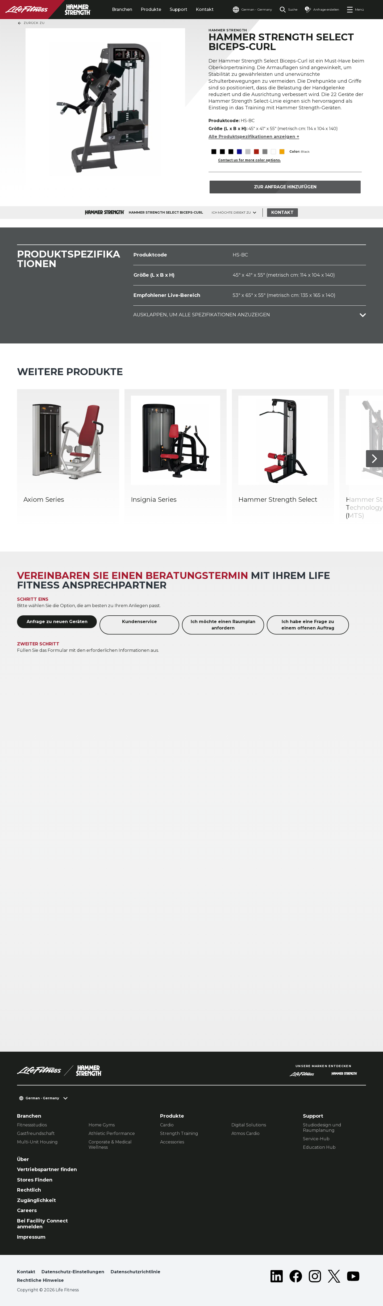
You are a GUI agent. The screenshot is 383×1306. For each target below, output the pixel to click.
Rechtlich (29, 1190)
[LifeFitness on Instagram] (315, 1277)
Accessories (172, 1142)
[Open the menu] (355, 9)
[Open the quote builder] (322, 9)
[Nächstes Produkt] (374, 458)
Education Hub (319, 1147)
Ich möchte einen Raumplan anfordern (223, 625)
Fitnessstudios (32, 1124)
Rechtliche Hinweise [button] (40, 1280)
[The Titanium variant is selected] (264, 151)
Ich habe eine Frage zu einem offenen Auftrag (307, 625)
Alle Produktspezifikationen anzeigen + (254, 136)
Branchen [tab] (122, 9)
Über (23, 1159)
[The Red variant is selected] (256, 151)
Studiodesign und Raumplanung (322, 1127)
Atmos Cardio (245, 1133)
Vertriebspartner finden (47, 1169)
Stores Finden (34, 1180)
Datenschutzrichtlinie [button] (135, 1271)
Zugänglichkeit (36, 1200)
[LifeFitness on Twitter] (334, 1277)
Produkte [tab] (151, 9)
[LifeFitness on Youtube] (353, 1277)
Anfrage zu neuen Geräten (57, 621)
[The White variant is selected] (273, 151)
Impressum (31, 1237)
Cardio (167, 1124)
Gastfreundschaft (36, 1133)
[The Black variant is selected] (213, 151)
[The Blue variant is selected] (239, 151)
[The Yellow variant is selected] (281, 151)
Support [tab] (178, 9)
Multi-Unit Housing (37, 1142)
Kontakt (205, 9)
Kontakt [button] (26, 1271)
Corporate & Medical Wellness (110, 1144)
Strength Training (179, 1133)
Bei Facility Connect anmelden (42, 1224)
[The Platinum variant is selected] (247, 151)
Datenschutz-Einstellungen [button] (72, 1271)
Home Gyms (102, 1124)
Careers (27, 1210)
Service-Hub (316, 1138)
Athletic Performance (112, 1133)
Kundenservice (139, 621)
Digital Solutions (248, 1124)
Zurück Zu (31, 23)
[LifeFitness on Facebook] (295, 1277)
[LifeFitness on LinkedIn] (276, 1277)
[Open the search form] (288, 9)
